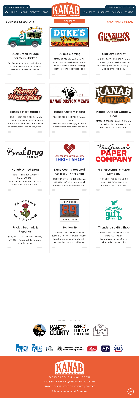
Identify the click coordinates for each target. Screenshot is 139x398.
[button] (69, 22)
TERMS (57, 386)
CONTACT (90, 386)
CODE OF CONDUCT (73, 386)
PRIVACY (47, 386)
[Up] (130, 391)
